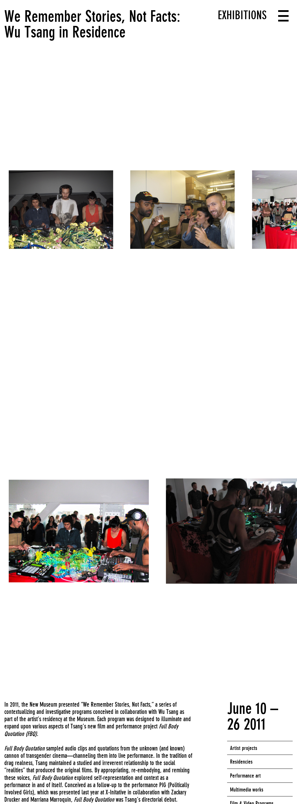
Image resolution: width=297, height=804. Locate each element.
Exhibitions (242, 15)
